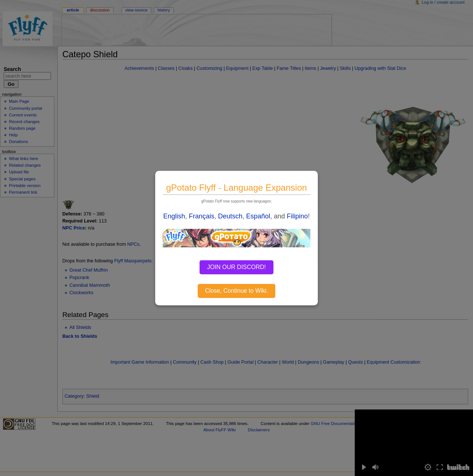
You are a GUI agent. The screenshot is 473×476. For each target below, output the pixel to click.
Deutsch (230, 216)
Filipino (297, 216)
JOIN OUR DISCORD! (236, 267)
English (174, 216)
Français (201, 216)
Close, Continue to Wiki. (236, 291)
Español (258, 216)
